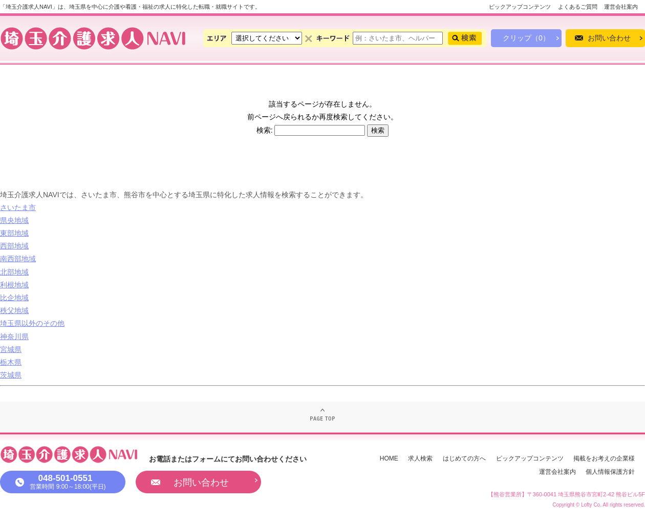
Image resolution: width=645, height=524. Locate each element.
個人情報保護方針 (610, 471)
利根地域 (14, 285)
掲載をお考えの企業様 (604, 458)
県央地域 (14, 220)
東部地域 (14, 233)
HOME (389, 458)
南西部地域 (18, 259)
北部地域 (14, 272)
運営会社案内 (621, 7)
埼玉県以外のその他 (32, 323)
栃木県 (11, 362)
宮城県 (11, 349)
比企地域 (14, 298)
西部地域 (14, 246)
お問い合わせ (609, 38)
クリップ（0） (526, 38)
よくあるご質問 (577, 7)
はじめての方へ (464, 458)
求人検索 (420, 458)
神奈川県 (14, 336)
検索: (264, 130)
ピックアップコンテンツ (520, 7)
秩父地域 (14, 310)
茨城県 (11, 375)
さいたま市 (18, 207)
